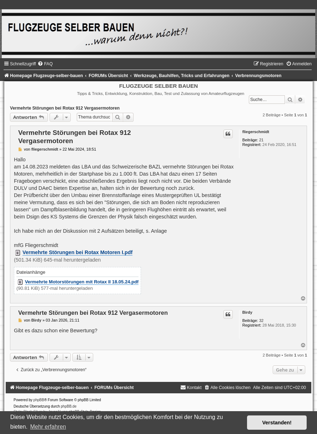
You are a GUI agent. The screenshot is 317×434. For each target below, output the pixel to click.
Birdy (247, 312)
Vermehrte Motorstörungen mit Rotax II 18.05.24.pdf (82, 281)
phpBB (39, 400)
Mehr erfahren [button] (48, 427)
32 (261, 320)
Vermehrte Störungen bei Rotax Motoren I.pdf (77, 252)
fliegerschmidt (255, 132)
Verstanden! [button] (277, 422)
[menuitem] (44, 63)
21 (261, 140)
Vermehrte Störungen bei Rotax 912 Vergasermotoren (65, 108)
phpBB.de (68, 406)
